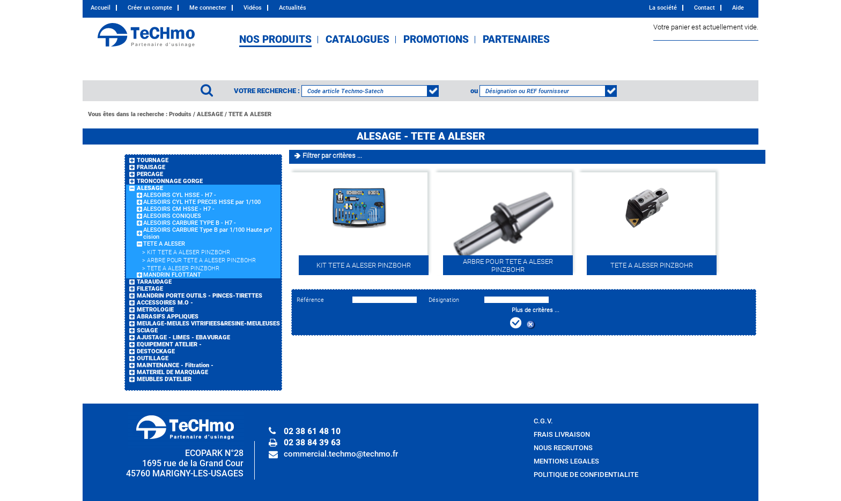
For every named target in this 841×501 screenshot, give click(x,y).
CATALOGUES (357, 39)
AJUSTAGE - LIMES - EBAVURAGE (183, 337)
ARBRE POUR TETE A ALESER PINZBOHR (201, 260)
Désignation (444, 300)
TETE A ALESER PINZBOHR (183, 268)
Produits (180, 114)
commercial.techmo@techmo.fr (341, 454)
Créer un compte (150, 8)
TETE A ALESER (249, 114)
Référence (310, 300)
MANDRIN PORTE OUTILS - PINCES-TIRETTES (199, 295)
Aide (738, 8)
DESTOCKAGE (156, 351)
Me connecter (207, 8)
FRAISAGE (151, 167)
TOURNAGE (152, 160)
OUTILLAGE (152, 358)
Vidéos (253, 8)
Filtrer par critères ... (332, 155)
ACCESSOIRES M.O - (165, 302)
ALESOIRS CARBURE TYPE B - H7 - (189, 222)
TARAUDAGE (154, 281)
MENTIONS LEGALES (566, 461)
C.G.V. (543, 421)
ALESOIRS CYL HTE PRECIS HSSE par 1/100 (202, 202)
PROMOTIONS (436, 39)
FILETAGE (150, 288)
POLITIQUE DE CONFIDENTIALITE (586, 474)
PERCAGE (150, 174)
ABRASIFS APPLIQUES (167, 316)
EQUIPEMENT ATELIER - (169, 344)
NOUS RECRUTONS (563, 448)
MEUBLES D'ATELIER (164, 379)
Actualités (292, 8)
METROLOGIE (155, 309)
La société (663, 8)
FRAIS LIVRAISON (562, 434)
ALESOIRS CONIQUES (172, 215)
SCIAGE (147, 330)
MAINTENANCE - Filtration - (175, 365)
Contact (704, 8)
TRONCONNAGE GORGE (170, 181)
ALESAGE (210, 114)
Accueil (100, 8)
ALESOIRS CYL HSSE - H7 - (179, 195)
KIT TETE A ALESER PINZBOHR (188, 252)
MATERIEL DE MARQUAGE (172, 372)
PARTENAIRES (516, 39)
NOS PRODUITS (275, 39)
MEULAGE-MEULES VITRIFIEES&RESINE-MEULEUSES (208, 323)
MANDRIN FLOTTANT (172, 274)
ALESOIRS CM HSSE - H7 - (179, 209)
